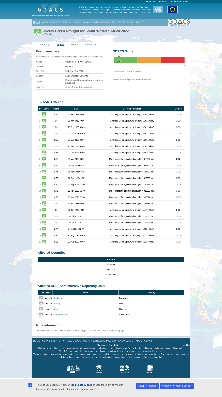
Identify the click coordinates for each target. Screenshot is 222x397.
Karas (56, 309)
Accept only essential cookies (177, 386)
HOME (36, 22)
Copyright (113, 345)
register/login (175, 1)
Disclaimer (102, 345)
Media (74, 44)
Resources (91, 44)
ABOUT (139, 22)
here (139, 71)
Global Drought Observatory (78, 87)
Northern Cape (60, 315)
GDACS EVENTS (51, 22)
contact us (162, 1)
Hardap (57, 303)
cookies (186, 345)
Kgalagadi (58, 298)
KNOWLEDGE (125, 22)
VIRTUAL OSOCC (71, 22)
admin (186, 1)
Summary (44, 44)
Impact (60, 44)
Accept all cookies (147, 386)
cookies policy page (81, 385)
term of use (151, 1)
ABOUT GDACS (143, 341)
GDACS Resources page (112, 331)
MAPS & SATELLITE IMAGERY (99, 22)
